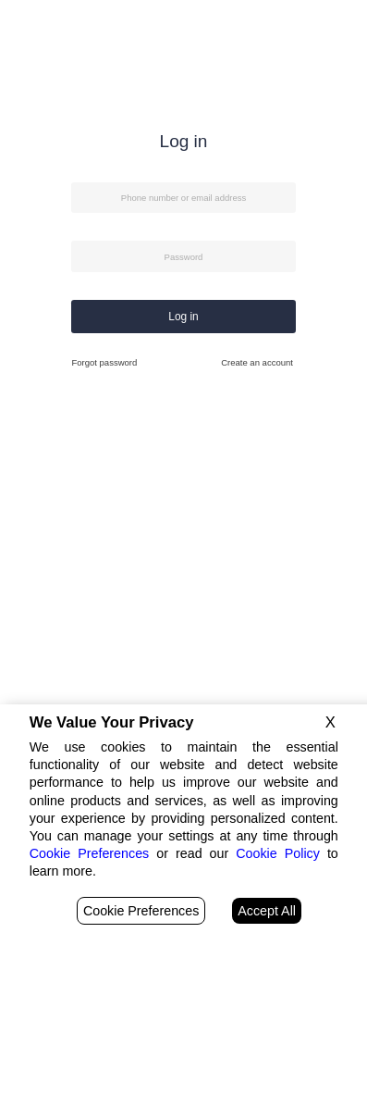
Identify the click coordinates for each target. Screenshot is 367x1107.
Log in (183, 316)
